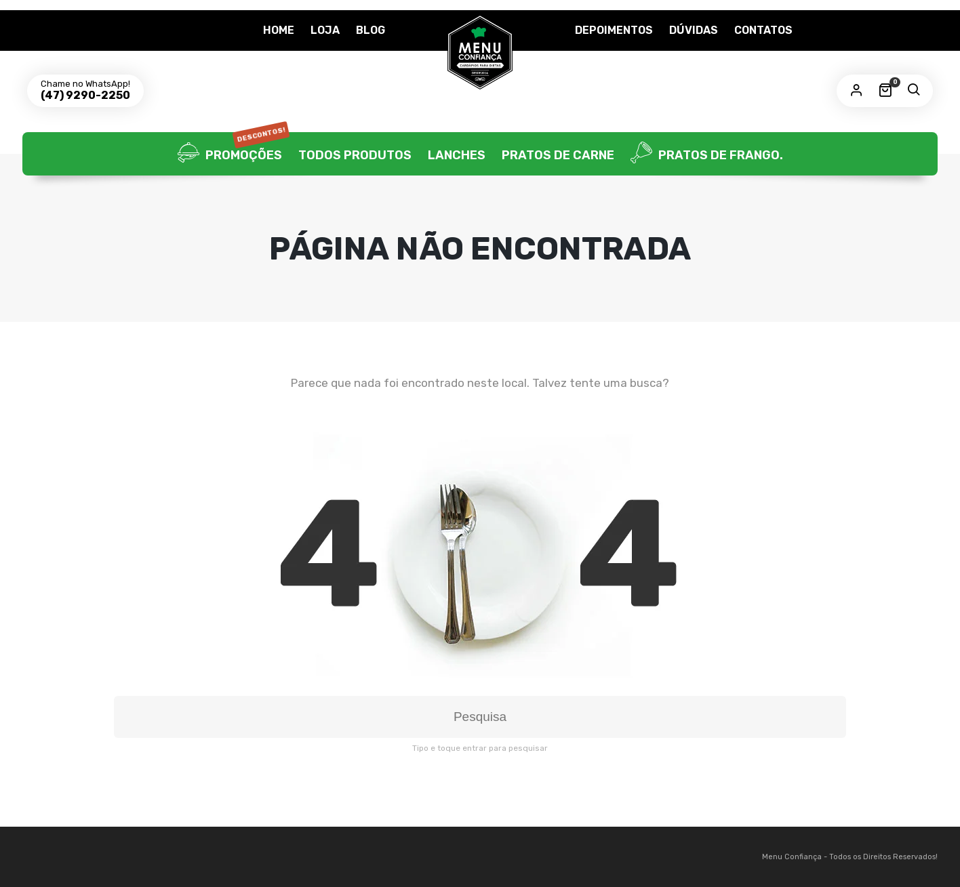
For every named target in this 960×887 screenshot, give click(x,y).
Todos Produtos (355, 155)
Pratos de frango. (707, 154)
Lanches (456, 155)
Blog (370, 30)
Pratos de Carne (558, 155)
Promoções (233, 154)
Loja (325, 30)
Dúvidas (693, 30)
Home (278, 30)
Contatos (763, 30)
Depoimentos (614, 30)
